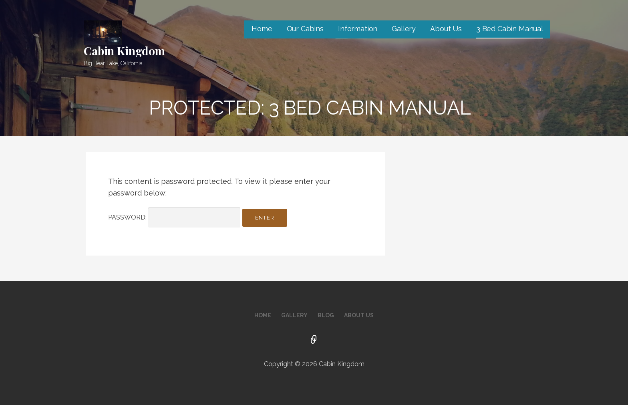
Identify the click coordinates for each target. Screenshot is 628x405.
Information (357, 28)
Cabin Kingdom (124, 50)
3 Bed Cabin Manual (509, 28)
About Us (446, 28)
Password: (174, 217)
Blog (326, 315)
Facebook (314, 340)
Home (262, 28)
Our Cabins (305, 28)
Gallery (404, 28)
